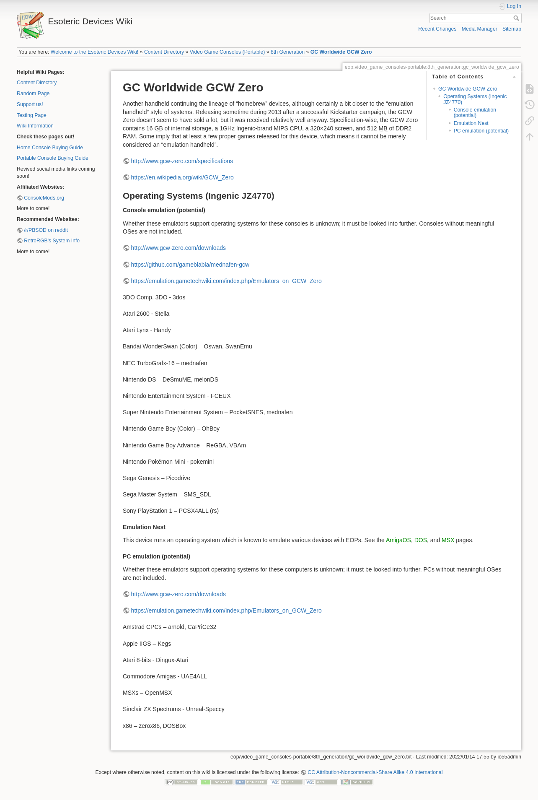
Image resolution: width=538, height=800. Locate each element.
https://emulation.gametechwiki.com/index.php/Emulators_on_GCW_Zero (226, 281)
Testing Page (32, 115)
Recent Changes (437, 29)
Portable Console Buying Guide (52, 158)
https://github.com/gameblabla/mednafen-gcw (190, 264)
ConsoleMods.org (44, 198)
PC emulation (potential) (481, 131)
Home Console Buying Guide (50, 148)
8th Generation (288, 52)
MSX (448, 540)
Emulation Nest (471, 123)
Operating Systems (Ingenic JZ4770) (475, 99)
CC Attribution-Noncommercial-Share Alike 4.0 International (375, 772)
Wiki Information (35, 126)
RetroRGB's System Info (52, 241)
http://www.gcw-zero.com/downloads (178, 247)
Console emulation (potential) (475, 112)
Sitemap (511, 29)
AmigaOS (398, 540)
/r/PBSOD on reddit (46, 230)
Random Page (33, 93)
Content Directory (164, 52)
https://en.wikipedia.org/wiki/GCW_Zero (182, 177)
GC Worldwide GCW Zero (341, 52)
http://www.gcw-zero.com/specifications (182, 161)
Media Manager (479, 29)
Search (517, 18)
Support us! (30, 104)
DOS (420, 540)
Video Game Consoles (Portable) (227, 52)
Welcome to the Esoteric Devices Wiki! (94, 52)
